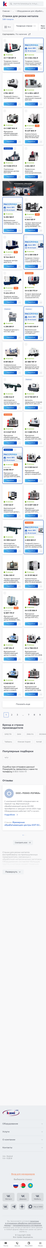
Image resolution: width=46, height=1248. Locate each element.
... (13, 11)
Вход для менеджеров (23, 1174)
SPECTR (8, 734)
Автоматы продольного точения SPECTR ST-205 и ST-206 (33, 402)
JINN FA (30, 734)
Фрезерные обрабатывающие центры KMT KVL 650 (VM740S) (33, 437)
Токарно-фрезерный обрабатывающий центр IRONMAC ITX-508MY (33, 224)
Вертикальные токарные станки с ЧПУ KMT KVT (32, 331)
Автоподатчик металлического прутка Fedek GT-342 (12, 402)
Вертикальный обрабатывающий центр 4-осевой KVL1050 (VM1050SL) (11, 688)
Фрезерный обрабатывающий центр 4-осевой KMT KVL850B (33, 472)
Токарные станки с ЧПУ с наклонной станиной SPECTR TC (33, 260)
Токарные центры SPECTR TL (11, 261)
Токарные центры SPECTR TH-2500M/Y (11, 297)
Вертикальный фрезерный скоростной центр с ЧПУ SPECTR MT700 (11, 510)
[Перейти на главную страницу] (5, 3)
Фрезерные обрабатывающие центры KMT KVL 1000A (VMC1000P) (32, 615)
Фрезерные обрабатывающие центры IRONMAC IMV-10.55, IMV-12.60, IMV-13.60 (11, 133)
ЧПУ (6, 758)
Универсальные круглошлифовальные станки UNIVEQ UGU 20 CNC (12, 366)
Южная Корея (24, 742)
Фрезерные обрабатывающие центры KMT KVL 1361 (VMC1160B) (12, 437)
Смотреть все (21, 842)
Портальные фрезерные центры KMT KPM (11, 171)
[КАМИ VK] (5, 1207)
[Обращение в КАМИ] (6, 1244)
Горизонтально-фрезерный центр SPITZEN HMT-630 (32, 366)
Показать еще (23, 704)
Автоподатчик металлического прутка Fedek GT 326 (11, 545)
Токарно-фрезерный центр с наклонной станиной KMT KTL (33, 295)
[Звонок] (17, 1244)
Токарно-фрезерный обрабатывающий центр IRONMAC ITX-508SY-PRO (12, 580)
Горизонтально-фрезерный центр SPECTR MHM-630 (32, 135)
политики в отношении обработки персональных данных (22, 1223)
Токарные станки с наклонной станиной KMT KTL (12, 63)
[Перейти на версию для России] (15, 1185)
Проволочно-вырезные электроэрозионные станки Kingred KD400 (33, 171)
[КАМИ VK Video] (8, 1197)
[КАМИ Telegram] (14, 1207)
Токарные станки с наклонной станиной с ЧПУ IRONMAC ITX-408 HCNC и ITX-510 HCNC (33, 63)
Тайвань (8, 742)
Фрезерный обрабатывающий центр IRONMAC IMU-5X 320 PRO (12, 618)
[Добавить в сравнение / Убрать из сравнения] (19, 68)
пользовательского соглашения (27, 1225)
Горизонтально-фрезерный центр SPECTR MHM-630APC (33, 580)
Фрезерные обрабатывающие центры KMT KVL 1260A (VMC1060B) (32, 510)
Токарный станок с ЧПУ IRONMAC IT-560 (12, 97)
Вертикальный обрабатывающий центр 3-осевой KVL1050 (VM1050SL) (11, 653)
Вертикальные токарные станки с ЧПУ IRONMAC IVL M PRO (12, 222)
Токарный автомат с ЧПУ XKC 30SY (11, 330)
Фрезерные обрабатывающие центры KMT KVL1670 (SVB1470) (12, 475)
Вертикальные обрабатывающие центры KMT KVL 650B (33, 653)
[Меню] (40, 1244)
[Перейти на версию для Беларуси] (23, 1185)
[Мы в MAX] (29, 1244)
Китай (39, 742)
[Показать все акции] (5, 40)
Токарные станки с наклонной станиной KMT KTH (33, 98)
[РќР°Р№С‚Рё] (11, 3)
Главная (6, 11)
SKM (19, 734)
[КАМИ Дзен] (22, 1207)
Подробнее (10, 69)
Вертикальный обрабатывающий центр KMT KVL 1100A (33, 688)
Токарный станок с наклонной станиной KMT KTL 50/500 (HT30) (33, 545)
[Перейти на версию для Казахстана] (30, 1185)
